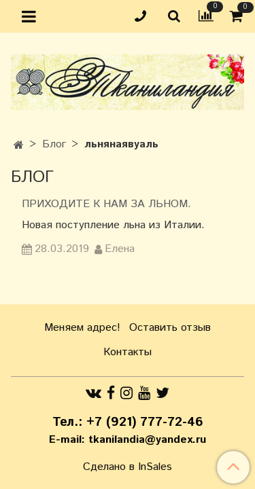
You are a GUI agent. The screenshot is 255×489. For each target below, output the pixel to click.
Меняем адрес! (82, 328)
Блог (54, 144)
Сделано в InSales (127, 467)
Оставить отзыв (170, 328)
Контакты (127, 352)
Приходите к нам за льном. (106, 204)
